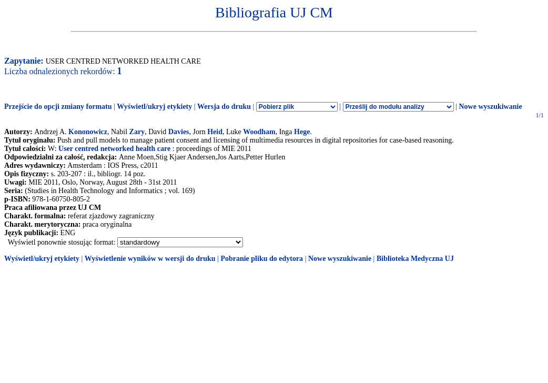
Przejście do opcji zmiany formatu (58, 106)
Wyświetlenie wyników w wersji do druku (150, 259)
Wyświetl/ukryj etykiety (154, 106)
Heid (214, 132)
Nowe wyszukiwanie (490, 106)
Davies (178, 132)
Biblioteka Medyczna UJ (415, 259)
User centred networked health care (114, 149)
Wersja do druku (224, 106)
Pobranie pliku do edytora (261, 259)
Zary (137, 132)
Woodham (259, 132)
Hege (302, 132)
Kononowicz (87, 132)
